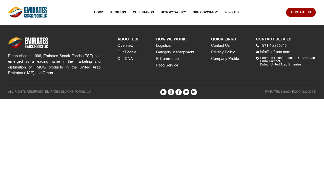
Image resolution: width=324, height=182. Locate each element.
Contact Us (220, 46)
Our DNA (125, 59)
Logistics (163, 46)
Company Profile (225, 59)
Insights (232, 12)
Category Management (175, 52)
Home (98, 12)
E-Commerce (167, 59)
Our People (126, 52)
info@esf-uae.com (273, 52)
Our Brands (143, 12)
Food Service (167, 65)
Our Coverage (205, 12)
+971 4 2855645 (271, 46)
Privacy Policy (223, 52)
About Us (118, 12)
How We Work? (173, 12)
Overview (125, 46)
